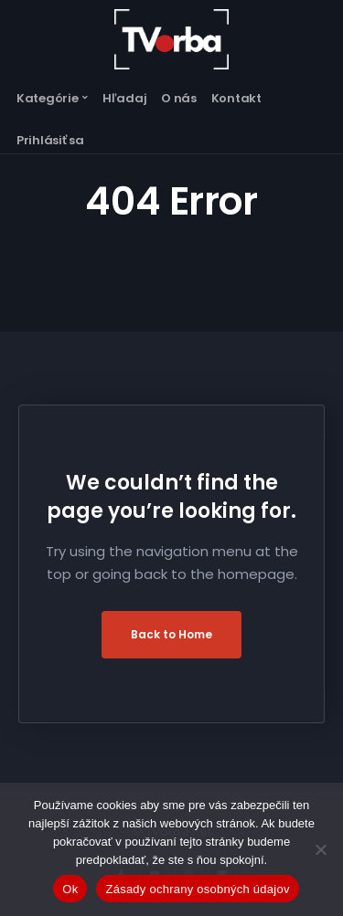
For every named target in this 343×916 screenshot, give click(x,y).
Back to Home (171, 634)
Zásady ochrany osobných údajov (197, 889)
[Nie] (320, 849)
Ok (70, 889)
